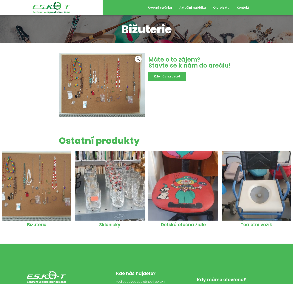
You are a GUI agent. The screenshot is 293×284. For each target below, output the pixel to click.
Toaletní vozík (256, 225)
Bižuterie (36, 225)
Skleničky (110, 225)
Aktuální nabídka (192, 7)
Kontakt (243, 7)
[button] (167, 76)
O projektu (221, 7)
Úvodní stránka (160, 7)
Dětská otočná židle (183, 225)
